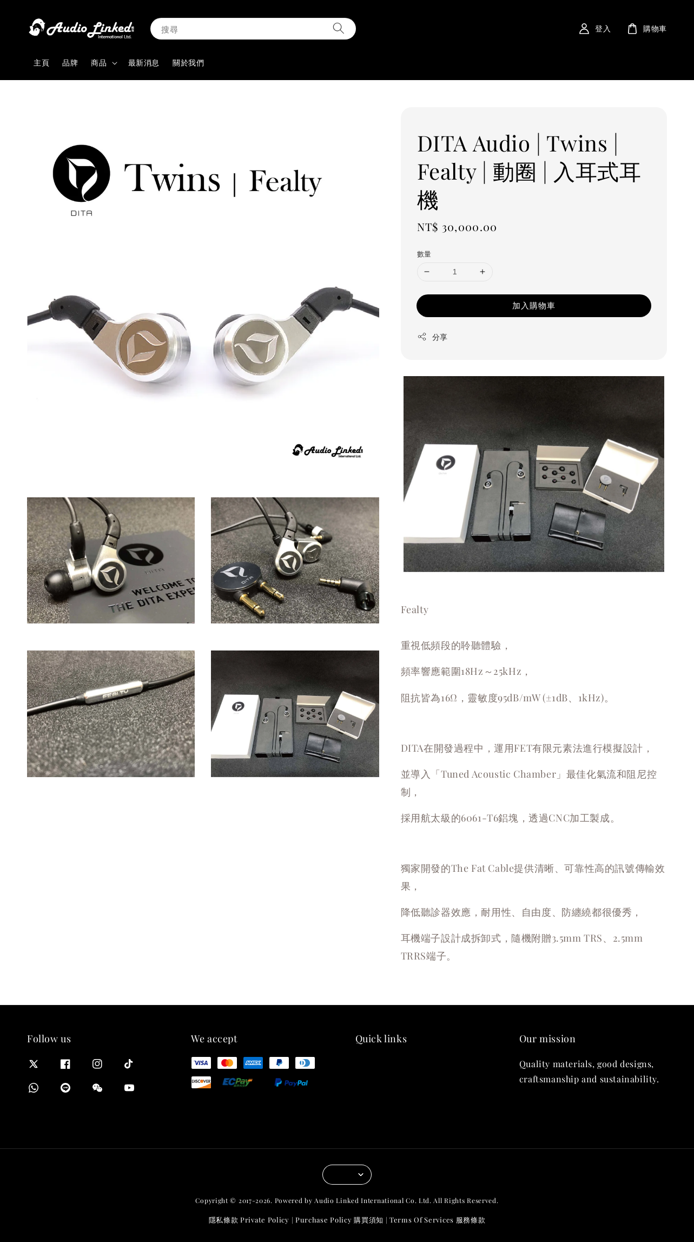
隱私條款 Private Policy (249, 1219)
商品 (99, 63)
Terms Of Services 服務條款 (437, 1219)
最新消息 (144, 62)
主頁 (41, 62)
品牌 (70, 62)
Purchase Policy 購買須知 (339, 1219)
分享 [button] (432, 337)
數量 (424, 253)
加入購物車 (534, 305)
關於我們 (188, 62)
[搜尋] (338, 28)
